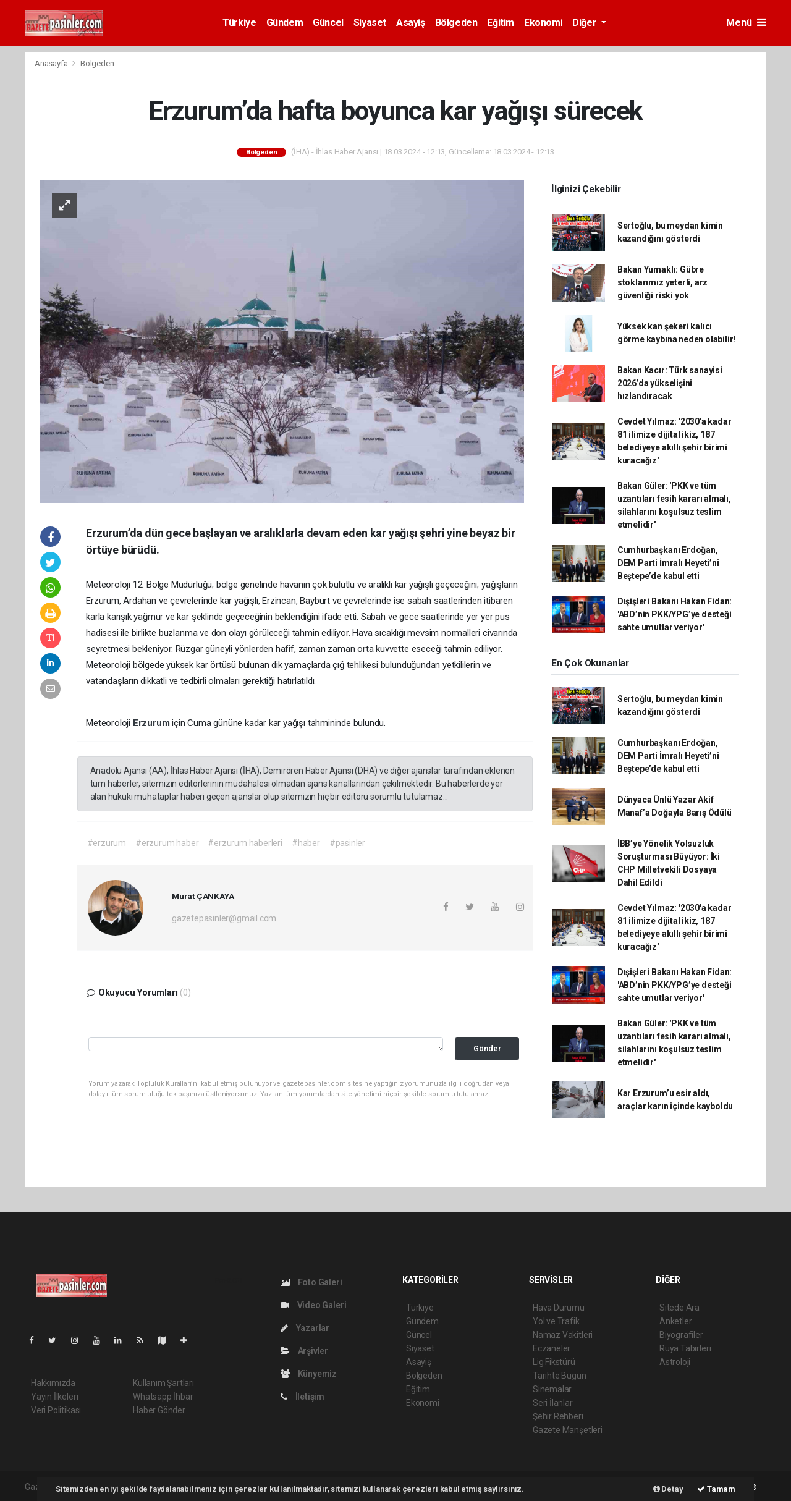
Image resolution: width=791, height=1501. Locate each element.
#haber (306, 843)
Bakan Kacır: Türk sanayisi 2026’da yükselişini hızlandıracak (669, 383)
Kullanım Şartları (163, 1383)
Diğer (585, 22)
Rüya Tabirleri (685, 1348)
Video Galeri (313, 1305)
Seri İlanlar (553, 1403)
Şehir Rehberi (558, 1416)
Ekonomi (543, 22)
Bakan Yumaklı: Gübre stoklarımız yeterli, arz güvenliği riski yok (662, 282)
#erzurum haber (166, 843)
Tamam (716, 1489)
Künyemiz (309, 1374)
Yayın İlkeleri (54, 1397)
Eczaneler (551, 1348)
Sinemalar (552, 1389)
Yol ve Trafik (556, 1321)
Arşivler (304, 1351)
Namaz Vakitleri (563, 1335)
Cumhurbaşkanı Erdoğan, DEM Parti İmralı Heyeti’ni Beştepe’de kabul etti (668, 563)
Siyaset (369, 22)
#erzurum (106, 843)
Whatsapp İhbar (163, 1397)
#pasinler (347, 843)
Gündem (284, 22)
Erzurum (152, 723)
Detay (668, 1489)
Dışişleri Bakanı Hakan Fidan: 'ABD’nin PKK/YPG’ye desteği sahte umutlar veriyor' (674, 614)
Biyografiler (681, 1335)
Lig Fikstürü (554, 1362)
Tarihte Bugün (559, 1375)
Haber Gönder (159, 1410)
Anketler (675, 1321)
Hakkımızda (53, 1383)
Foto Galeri (311, 1282)
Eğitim (500, 22)
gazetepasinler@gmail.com (224, 918)
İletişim (302, 1397)
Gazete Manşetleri (568, 1430)
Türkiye (239, 22)
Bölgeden (456, 22)
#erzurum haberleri (245, 843)
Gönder (487, 1048)
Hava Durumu (559, 1308)
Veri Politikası (56, 1410)
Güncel (328, 22)
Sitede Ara (679, 1308)
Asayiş (410, 22)
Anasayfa (52, 63)
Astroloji (674, 1362)
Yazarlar (305, 1328)
